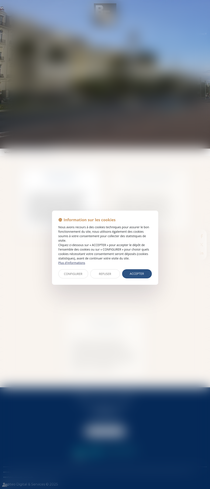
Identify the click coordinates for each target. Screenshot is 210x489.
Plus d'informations (71, 263)
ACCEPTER (137, 274)
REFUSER (105, 274)
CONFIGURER (73, 274)
